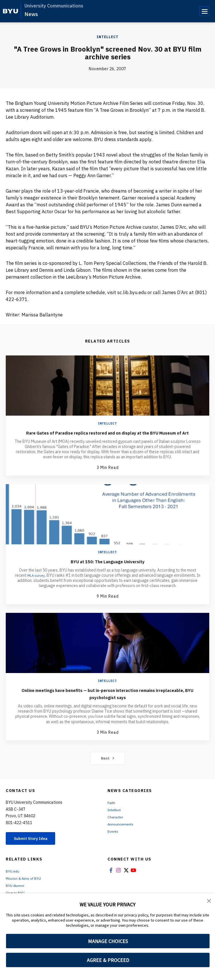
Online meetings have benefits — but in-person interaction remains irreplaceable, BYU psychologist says (107, 700)
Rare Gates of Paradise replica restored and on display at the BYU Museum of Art (107, 436)
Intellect (107, 37)
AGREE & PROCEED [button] (108, 960)
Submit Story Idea (35, 846)
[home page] (10, 11)
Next (107, 765)
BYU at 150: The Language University (107, 568)
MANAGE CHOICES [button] (108, 941)
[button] (209, 901)
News (31, 14)
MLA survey (38, 582)
